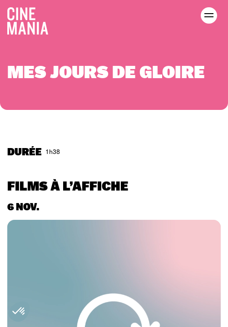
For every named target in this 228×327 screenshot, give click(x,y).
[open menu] (209, 15)
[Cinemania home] (31, 19)
